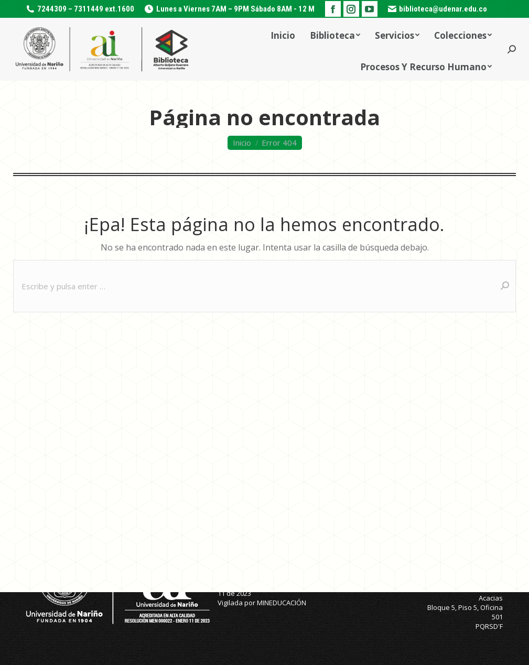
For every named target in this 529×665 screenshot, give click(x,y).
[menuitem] (283, 33)
